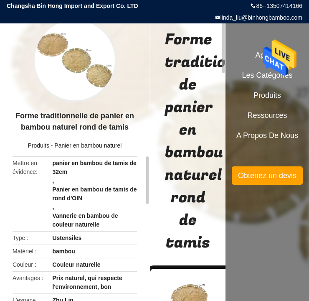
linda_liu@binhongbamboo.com (261, 17)
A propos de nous (267, 135)
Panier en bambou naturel (88, 145)
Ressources (267, 115)
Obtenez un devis (267, 175)
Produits (38, 145)
